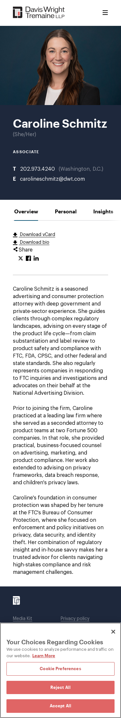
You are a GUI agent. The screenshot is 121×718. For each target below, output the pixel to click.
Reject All (60, 687)
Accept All (60, 705)
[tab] (26, 211)
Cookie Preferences (60, 668)
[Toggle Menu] (105, 13)
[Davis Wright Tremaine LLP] (39, 12)
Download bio (34, 242)
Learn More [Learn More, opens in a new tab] (43, 655)
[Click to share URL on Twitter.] (20, 259)
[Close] (113, 632)
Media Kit (22, 618)
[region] (60, 670)
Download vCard (37, 234)
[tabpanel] (60, 403)
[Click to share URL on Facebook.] (28, 259)
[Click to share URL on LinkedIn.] (36, 259)
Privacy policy (75, 618)
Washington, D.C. (81, 169)
